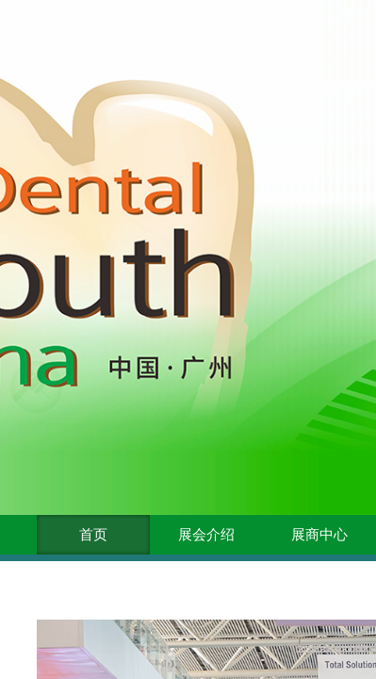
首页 (93, 534)
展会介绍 (206, 534)
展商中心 (319, 534)
